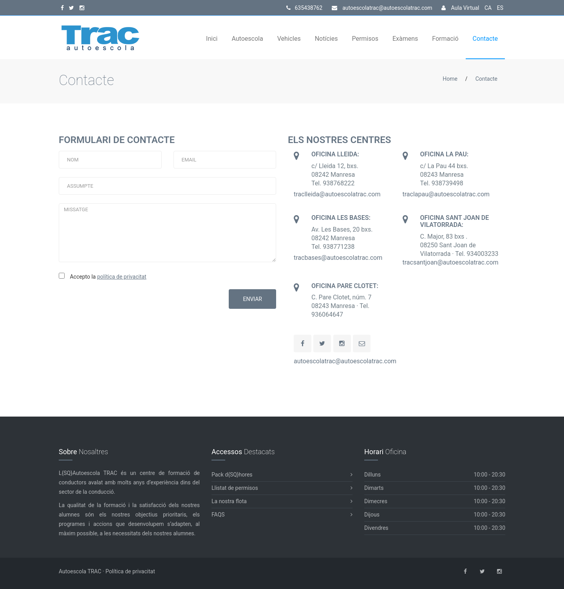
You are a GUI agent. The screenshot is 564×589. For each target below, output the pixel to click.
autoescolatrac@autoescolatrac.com (382, 8)
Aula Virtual (460, 8)
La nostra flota (282, 501)
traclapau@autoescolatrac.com (446, 194)
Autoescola (247, 38)
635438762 (304, 8)
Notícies (326, 38)
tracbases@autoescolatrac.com (338, 257)
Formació (445, 38)
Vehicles (289, 38)
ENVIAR (252, 299)
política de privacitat (121, 277)
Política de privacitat (130, 571)
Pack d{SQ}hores (282, 474)
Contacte (485, 38)
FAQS (282, 514)
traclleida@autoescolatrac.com (337, 194)
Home (450, 79)
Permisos (365, 38)
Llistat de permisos (282, 488)
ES (500, 8)
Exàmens (405, 38)
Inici (211, 38)
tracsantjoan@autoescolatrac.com (451, 262)
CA (488, 8)
